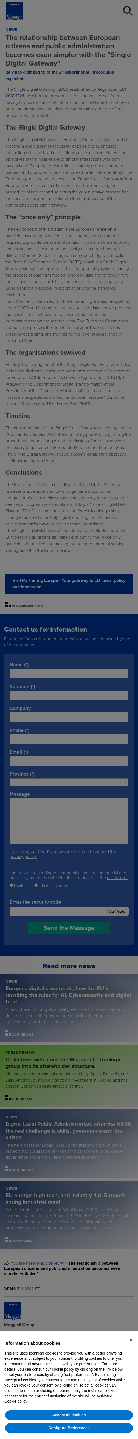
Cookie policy (15, 1401)
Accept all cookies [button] (69, 1415)
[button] (130, 1339)
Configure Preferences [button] (68, 1428)
